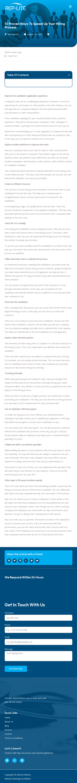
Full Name (9, 612)
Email (7, 637)
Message (9, 649)
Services (8, 729)
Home (7, 717)
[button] (70, 6)
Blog (7, 725)
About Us (9, 721)
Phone (7, 624)
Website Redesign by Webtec (18, 778)
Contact (8, 733)
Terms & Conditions (14, 738)
